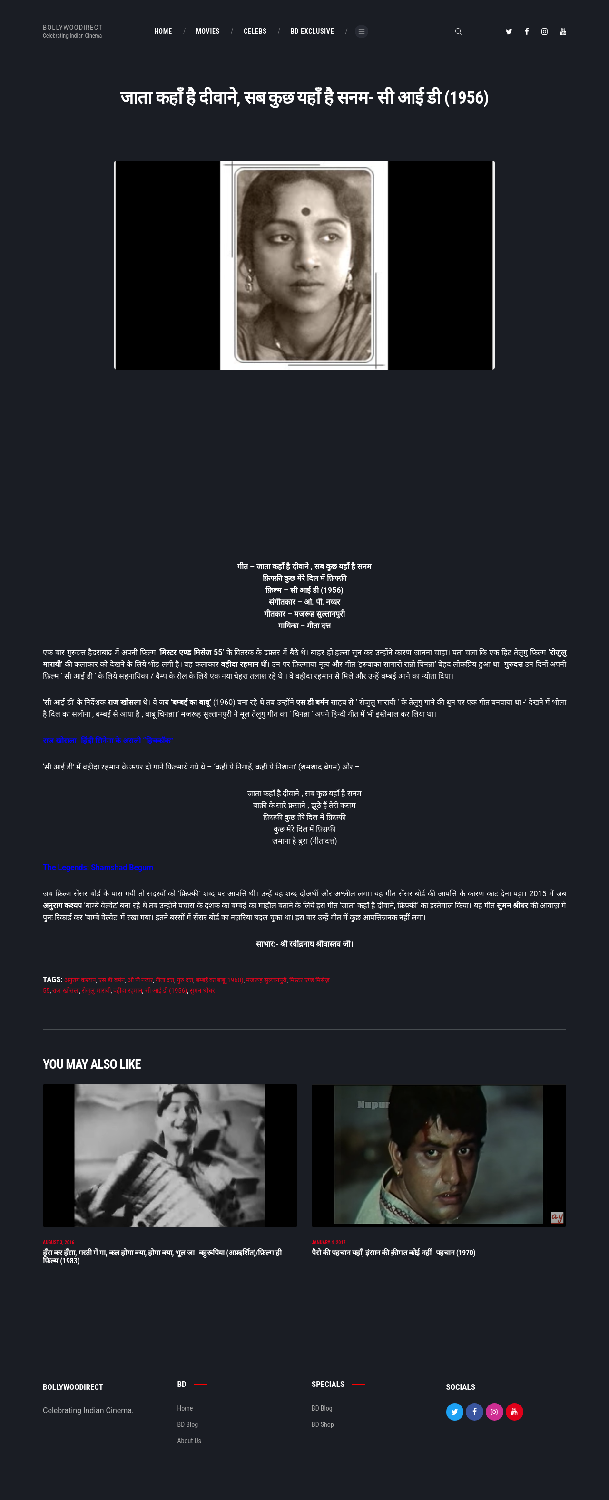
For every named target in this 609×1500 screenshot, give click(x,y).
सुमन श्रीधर (202, 990)
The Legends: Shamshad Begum (98, 867)
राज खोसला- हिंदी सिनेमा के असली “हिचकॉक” (108, 740)
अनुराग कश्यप (80, 980)
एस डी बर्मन (111, 980)
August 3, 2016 (58, 1251)
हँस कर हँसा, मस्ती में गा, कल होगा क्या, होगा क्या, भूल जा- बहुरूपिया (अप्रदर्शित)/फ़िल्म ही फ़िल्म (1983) (162, 1266)
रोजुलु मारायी (96, 990)
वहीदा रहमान (127, 990)
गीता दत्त (165, 980)
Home (185, 1417)
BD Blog (187, 1433)
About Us (189, 1449)
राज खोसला (65, 990)
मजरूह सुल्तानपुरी (266, 980)
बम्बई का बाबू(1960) (220, 980)
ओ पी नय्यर (140, 980)
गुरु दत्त (185, 980)
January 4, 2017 (329, 1251)
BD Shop (323, 1433)
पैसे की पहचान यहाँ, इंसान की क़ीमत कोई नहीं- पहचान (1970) (393, 1262)
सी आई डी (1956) (166, 990)
